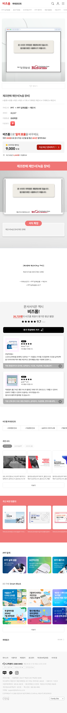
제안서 (32, 107)
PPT (12, 107)
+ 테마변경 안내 (11, 428)
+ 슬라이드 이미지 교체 (48, 428)
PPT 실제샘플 (22, 107)
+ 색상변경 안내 (30, 428)
